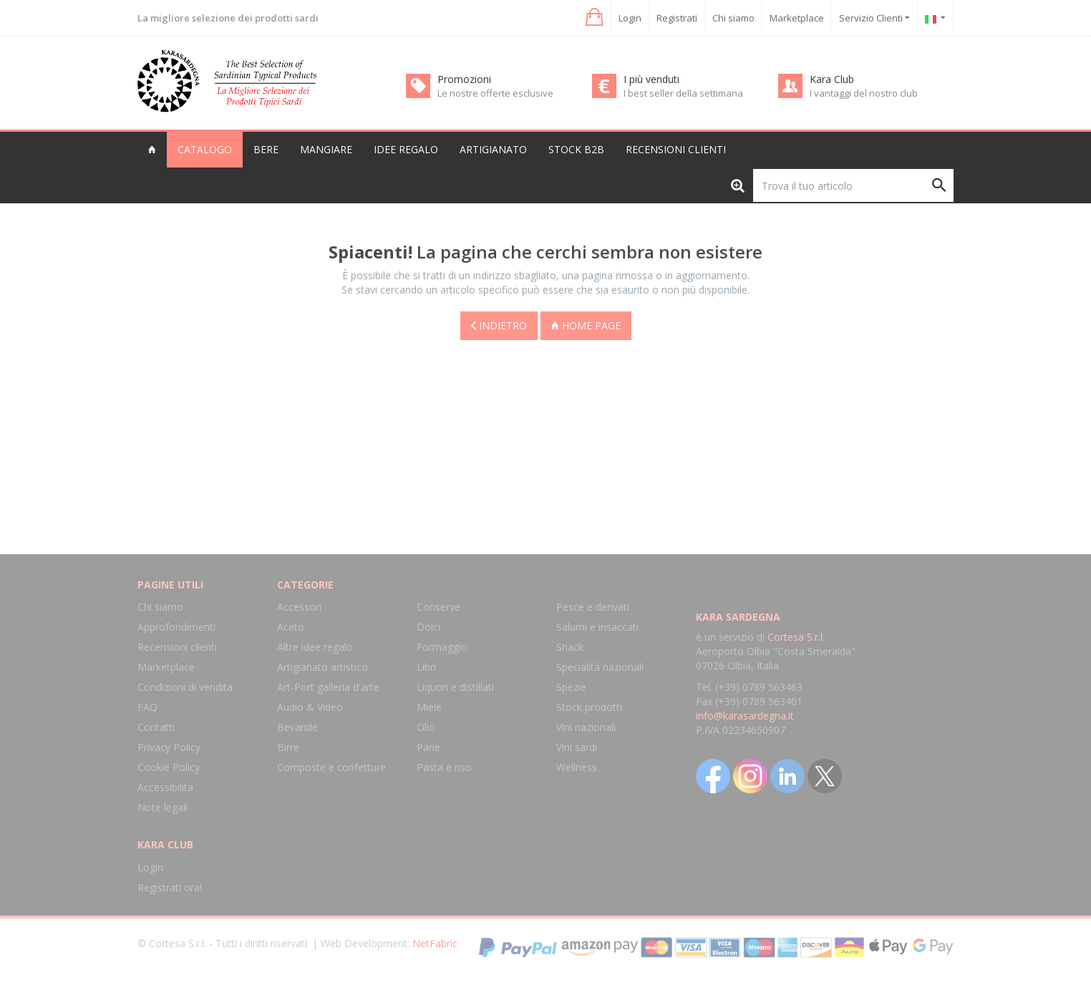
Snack (569, 647)
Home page (586, 325)
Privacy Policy (168, 747)
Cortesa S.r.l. (796, 637)
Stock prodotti (589, 707)
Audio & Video (310, 707)
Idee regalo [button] (406, 149)
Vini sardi (576, 747)
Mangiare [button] (326, 149)
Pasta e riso (444, 767)
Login (630, 17)
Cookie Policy (168, 767)
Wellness (576, 767)
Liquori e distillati (455, 687)
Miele (429, 707)
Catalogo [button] (205, 149)
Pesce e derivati (592, 607)
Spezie (571, 687)
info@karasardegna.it (745, 715)
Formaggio (442, 647)
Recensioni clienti (676, 149)
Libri (426, 667)
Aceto (290, 627)
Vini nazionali (586, 727)
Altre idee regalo (315, 647)
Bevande (297, 727)
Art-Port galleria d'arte (328, 687)
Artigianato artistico (322, 667)
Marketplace (797, 17)
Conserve (438, 607)
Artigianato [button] (493, 149)
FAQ (147, 707)
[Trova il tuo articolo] (853, 185)
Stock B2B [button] (576, 149)
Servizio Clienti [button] (874, 17)
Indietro (499, 325)
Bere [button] (265, 149)
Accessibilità (165, 787)
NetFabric (434, 943)
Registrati (676, 17)
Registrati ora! (169, 887)
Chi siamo (733, 17)
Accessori (299, 607)
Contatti (156, 727)
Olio (426, 727)
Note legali (162, 807)
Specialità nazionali (600, 667)
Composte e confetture (331, 767)
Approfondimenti (176, 627)
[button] (593, 17)
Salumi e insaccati (597, 627)
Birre (288, 747)
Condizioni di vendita (185, 687)
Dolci (428, 627)
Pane (428, 747)
